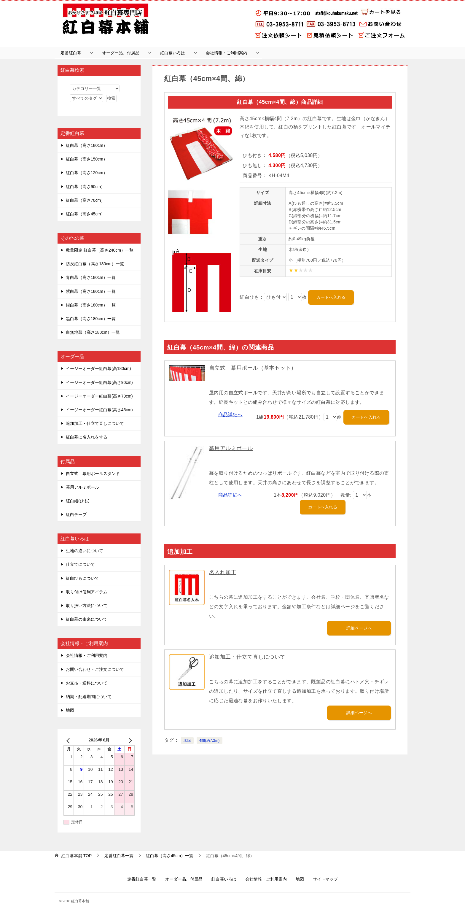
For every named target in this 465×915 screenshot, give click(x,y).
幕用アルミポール (231, 448)
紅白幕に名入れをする (86, 437)
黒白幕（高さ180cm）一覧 (91, 318)
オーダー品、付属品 (120, 52)
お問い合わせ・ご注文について (95, 669)
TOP (76, 855)
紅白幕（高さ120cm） (86, 172)
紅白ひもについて (82, 578)
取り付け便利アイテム (86, 592)
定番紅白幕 (70, 52)
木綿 (187, 740)
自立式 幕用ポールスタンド (93, 473)
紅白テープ (76, 514)
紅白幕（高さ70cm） (85, 200)
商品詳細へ (230, 414)
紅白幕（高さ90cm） (85, 186)
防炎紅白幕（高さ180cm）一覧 (95, 263)
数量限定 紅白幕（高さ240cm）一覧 (99, 250)
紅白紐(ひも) (77, 500)
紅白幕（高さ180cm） (86, 145)
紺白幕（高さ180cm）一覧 (91, 305)
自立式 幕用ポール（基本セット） (252, 368)
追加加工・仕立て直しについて (247, 657)
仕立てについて (80, 564)
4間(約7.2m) (209, 740)
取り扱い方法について (86, 605)
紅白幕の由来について (86, 619)
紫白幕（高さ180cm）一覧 (91, 291)
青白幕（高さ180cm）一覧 (91, 277)
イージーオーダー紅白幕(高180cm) (98, 368)
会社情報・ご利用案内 (226, 52)
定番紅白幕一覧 (141, 879)
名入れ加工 (222, 572)
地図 (70, 710)
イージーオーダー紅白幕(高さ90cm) (99, 382)
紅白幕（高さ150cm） (86, 159)
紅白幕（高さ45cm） (85, 214)
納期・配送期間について (89, 696)
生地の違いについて (84, 550)
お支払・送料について (86, 683)
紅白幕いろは (172, 52)
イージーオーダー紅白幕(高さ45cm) (99, 409)
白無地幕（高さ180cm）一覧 (93, 332)
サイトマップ (325, 879)
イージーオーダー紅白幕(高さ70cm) (99, 396)
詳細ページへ (359, 628)
